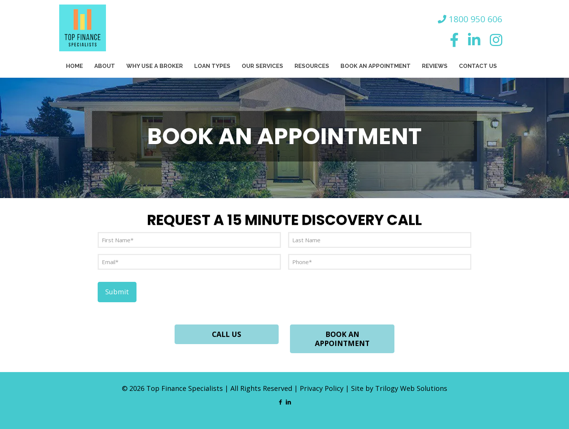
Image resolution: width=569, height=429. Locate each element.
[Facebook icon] (281, 402)
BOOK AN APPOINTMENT (342, 338)
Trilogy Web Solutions (411, 388)
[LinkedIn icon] (288, 402)
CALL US (226, 334)
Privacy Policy (322, 388)
